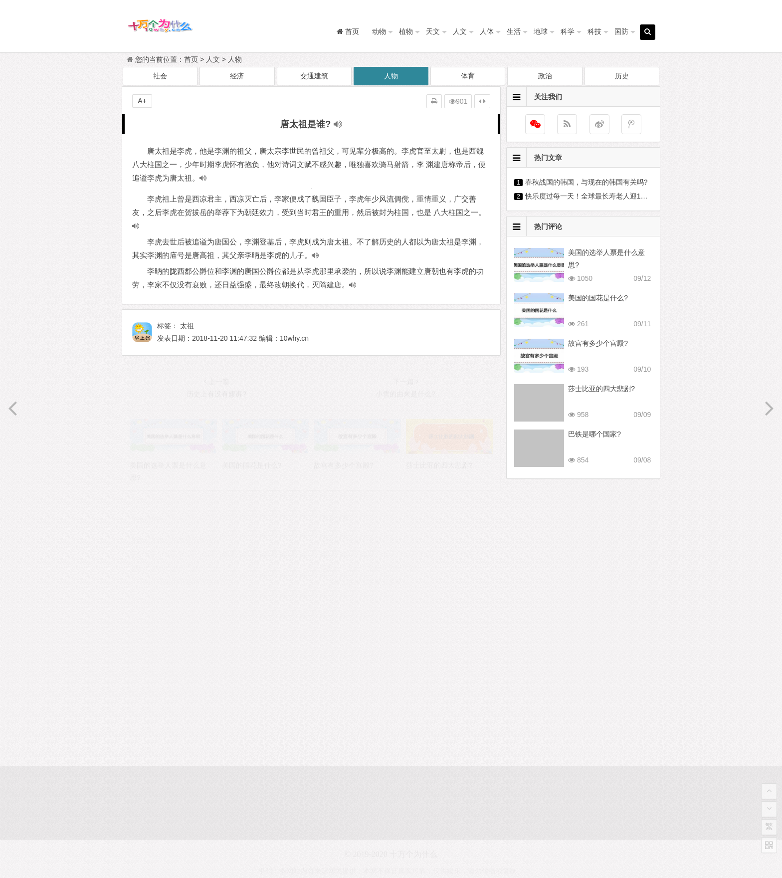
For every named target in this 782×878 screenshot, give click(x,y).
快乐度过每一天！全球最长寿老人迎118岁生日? (599, 196)
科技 (594, 31)
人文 (460, 31)
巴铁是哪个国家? (594, 434)
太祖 (187, 326)
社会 (160, 76)
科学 (568, 31)
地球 (541, 31)
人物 (235, 59)
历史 (622, 76)
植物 (406, 31)
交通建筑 (314, 76)
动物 (379, 31)
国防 (621, 31)
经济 (237, 76)
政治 (545, 76)
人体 (487, 31)
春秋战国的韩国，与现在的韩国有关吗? (586, 182)
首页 (191, 59)
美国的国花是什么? (598, 298)
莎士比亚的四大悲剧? (601, 389)
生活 (514, 31)
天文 (433, 31)
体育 (468, 76)
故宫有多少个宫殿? (598, 343)
